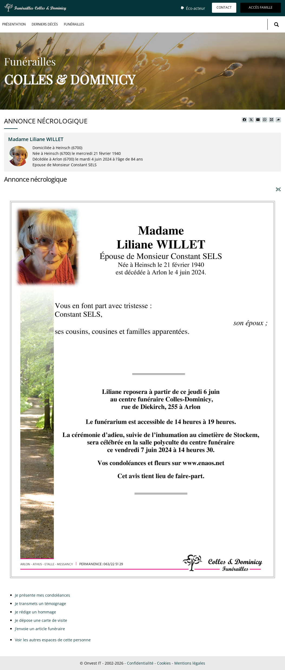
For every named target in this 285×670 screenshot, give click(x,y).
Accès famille (261, 7)
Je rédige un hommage (35, 612)
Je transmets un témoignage (40, 603)
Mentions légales (189, 663)
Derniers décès (45, 24)
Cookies (164, 663)
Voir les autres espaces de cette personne (53, 639)
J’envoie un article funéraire (40, 628)
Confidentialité (140, 663)
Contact (224, 7)
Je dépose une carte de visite (41, 620)
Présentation (14, 24)
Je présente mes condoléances (42, 595)
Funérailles (74, 24)
